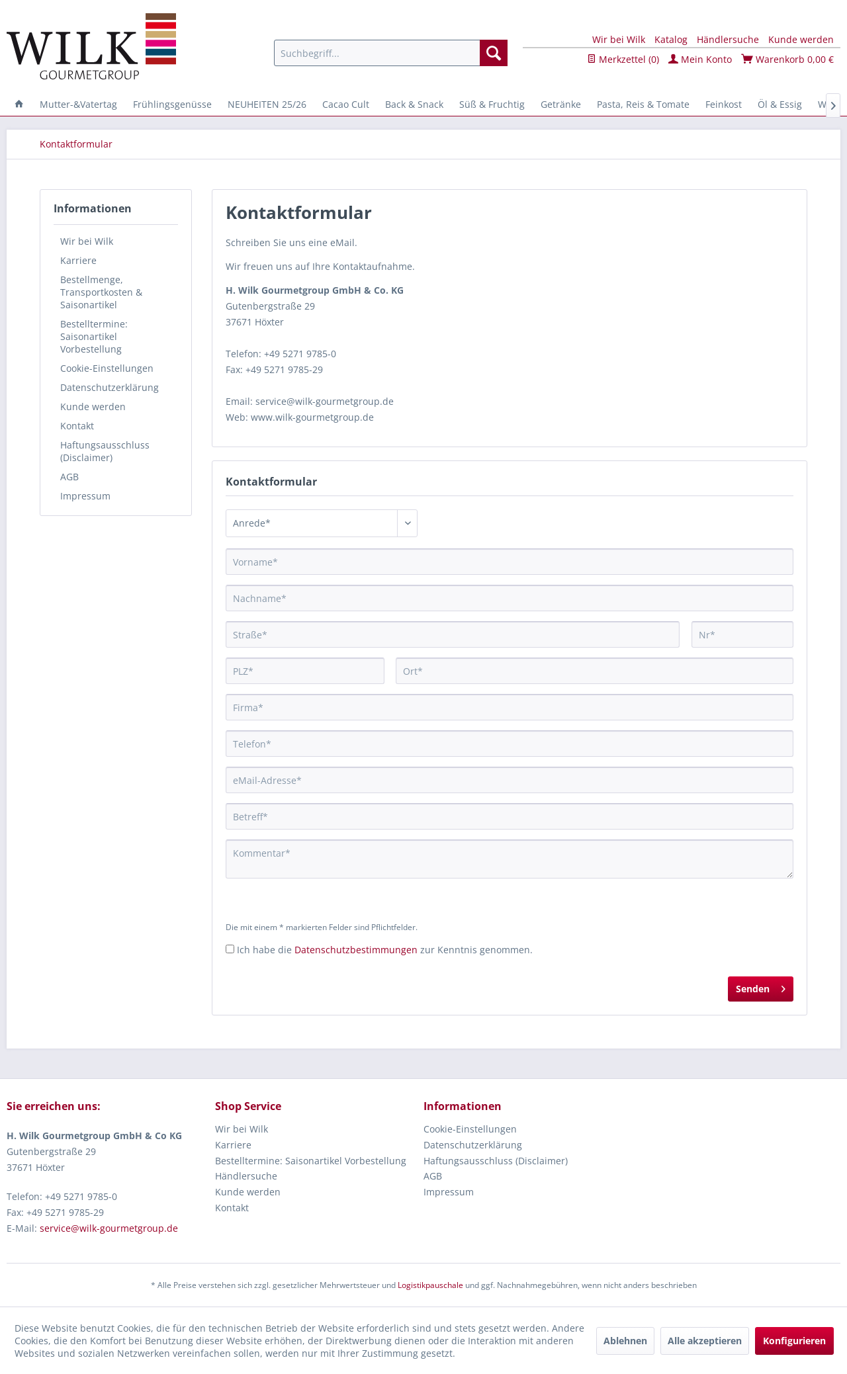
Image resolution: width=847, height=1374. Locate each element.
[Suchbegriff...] (391, 53)
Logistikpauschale (430, 1285)
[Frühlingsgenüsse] (172, 104)
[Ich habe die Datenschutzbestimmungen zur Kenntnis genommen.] (230, 949)
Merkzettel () (623, 59)
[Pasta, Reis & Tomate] (643, 104)
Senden (760, 986)
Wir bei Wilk (618, 39)
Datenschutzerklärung (109, 387)
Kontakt (77, 425)
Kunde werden (801, 39)
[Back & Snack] (414, 104)
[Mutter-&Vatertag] (78, 104)
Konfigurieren (794, 1340)
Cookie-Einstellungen (107, 368)
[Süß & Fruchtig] (492, 104)
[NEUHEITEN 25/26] (267, 104)
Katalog (671, 39)
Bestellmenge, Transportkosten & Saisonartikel (101, 292)
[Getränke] (561, 104)
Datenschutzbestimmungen (356, 949)
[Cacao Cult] (345, 104)
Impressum (85, 496)
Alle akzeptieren (705, 1340)
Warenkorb (787, 59)
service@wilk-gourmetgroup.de (109, 1228)
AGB (69, 476)
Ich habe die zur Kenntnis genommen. (385, 949)
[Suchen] (494, 53)
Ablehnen (625, 1340)
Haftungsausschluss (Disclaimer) (105, 451)
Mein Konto (700, 59)
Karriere (78, 260)
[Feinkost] (723, 104)
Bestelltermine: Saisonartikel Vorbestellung (94, 336)
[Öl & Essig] (780, 104)
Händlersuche (728, 39)
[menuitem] (391, 53)
